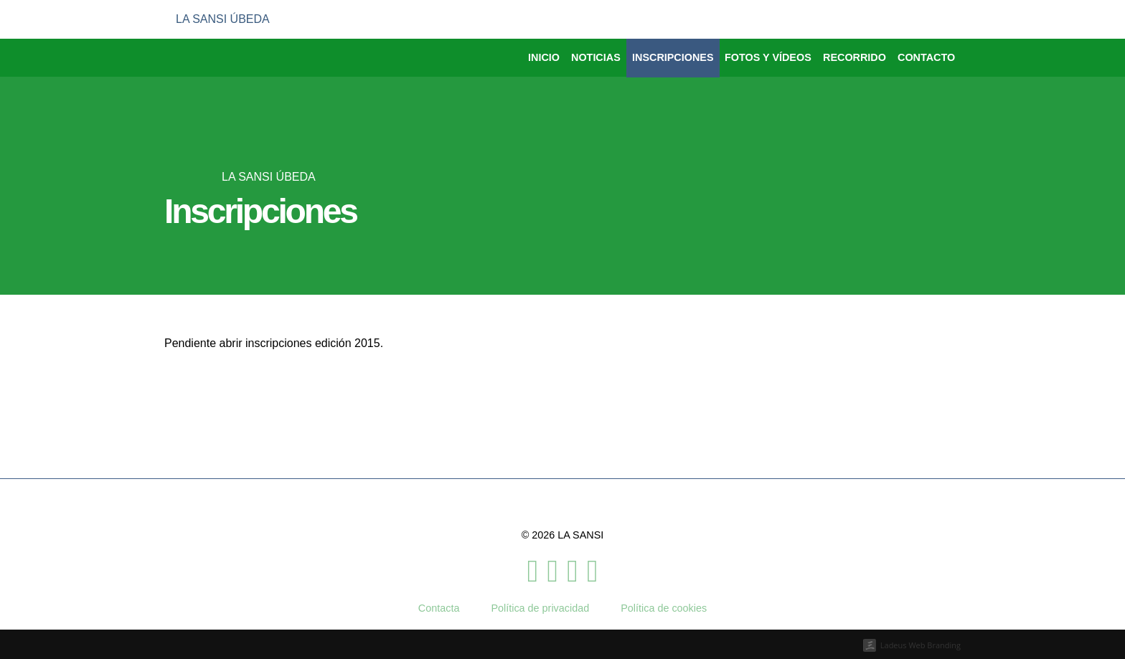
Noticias (596, 57)
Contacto (926, 57)
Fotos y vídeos (768, 57)
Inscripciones (673, 57)
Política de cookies (664, 608)
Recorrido (854, 57)
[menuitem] (906, 19)
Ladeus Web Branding (920, 645)
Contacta (439, 608)
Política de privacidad (540, 608)
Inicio (544, 57)
